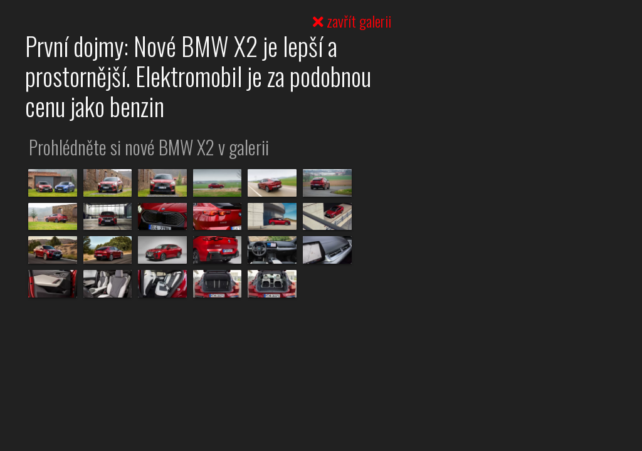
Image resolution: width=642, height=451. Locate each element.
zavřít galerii (352, 20)
